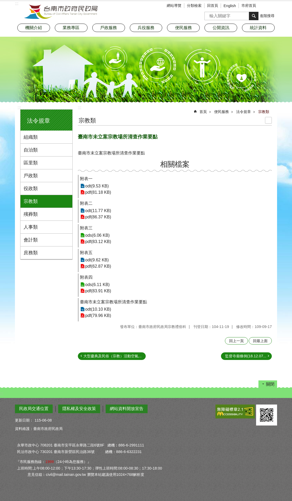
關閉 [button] (270, 384)
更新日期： (24, 420)
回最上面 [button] (260, 341)
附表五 (86, 252)
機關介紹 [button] (33, 27)
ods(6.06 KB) (97, 235)
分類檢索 (194, 5)
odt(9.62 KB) (97, 260)
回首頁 (212, 5)
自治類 (31, 150)
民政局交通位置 (33, 408)
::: (19, 107)
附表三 (86, 228)
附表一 (86, 178)
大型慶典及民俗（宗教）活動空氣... (112, 356)
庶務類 (31, 252)
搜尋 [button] (253, 16)
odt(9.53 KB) (97, 186)
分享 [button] (273, 6)
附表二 (86, 203)
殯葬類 (31, 214)
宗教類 (31, 201)
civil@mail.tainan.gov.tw (66, 474)
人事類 (31, 227)
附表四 (86, 277)
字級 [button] (265, 6)
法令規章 (38, 120)
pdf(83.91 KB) (98, 291)
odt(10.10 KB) (98, 309)
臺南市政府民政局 (61, 11)
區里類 (31, 162)
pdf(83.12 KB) (98, 241)
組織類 (31, 137)
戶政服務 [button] (108, 27)
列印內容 (268, 120)
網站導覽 (174, 5)
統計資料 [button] (258, 27)
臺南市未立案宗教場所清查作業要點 (113, 302)
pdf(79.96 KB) (98, 315)
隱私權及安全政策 (79, 408)
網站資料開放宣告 (126, 408)
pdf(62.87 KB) (98, 266)
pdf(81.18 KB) (98, 192)
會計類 (31, 240)
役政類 (31, 188)
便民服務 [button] (183, 27)
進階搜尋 (267, 16)
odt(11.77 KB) (98, 210)
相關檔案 (175, 164)
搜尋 (208, 14)
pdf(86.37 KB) (98, 217)
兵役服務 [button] (146, 27)
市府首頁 (248, 5)
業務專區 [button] (71, 27)
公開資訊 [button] (221, 27)
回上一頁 (236, 341)
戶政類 (31, 175)
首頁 (203, 112)
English (230, 6)
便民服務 (221, 112)
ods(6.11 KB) (97, 284)
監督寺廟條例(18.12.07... (245, 356)
